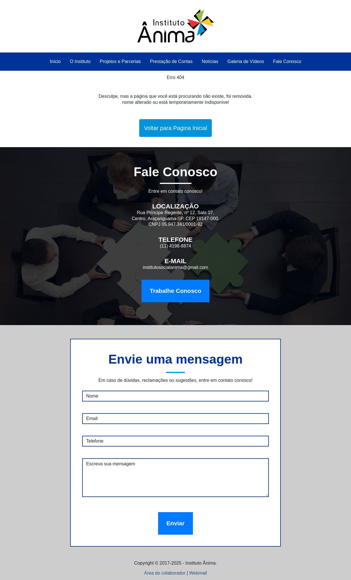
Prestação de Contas (171, 61)
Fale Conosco (287, 61)
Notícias (210, 61)
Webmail (198, 573)
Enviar (175, 523)
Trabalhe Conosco (175, 290)
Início (55, 61)
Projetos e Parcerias (120, 61)
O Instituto (80, 61)
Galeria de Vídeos (245, 61)
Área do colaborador (164, 573)
